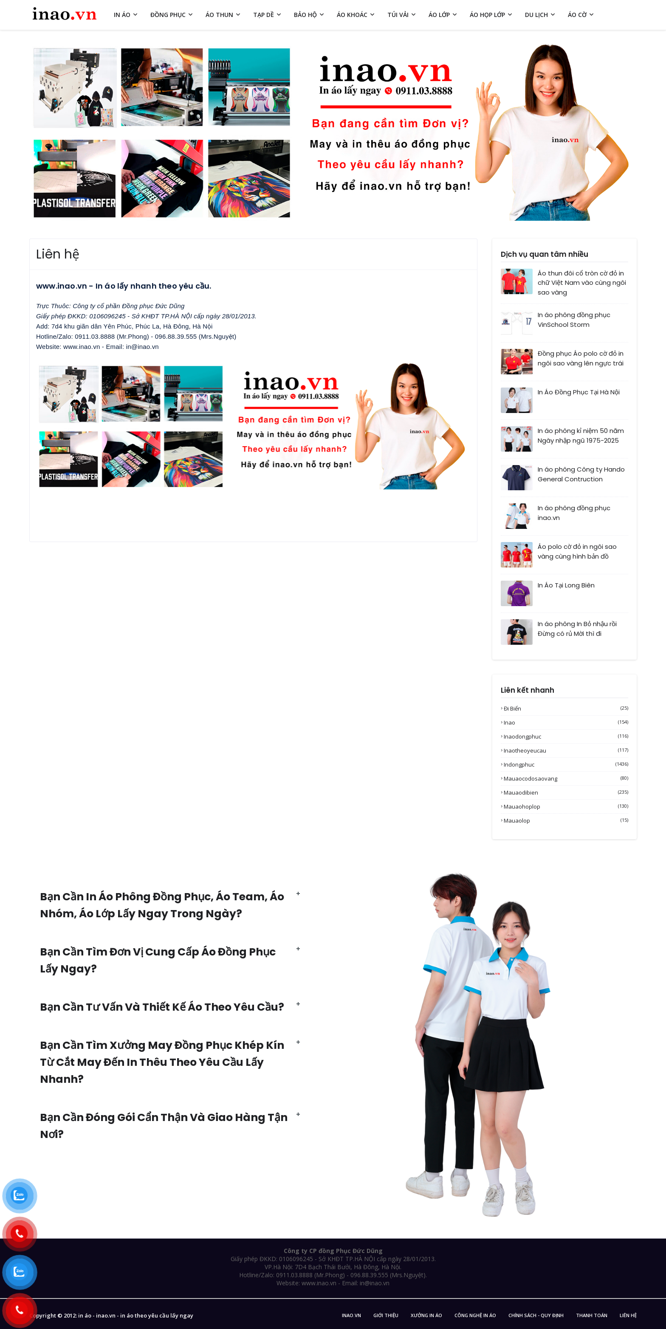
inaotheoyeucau (566, 750)
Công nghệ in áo (475, 1315)
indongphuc (566, 764)
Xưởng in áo (426, 1315)
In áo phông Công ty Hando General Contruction (581, 474)
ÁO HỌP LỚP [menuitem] (487, 15)
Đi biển (566, 708)
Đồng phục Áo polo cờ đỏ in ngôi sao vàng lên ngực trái (581, 358)
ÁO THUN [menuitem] (219, 15)
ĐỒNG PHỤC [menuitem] (168, 15)
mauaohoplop (566, 806)
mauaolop (566, 820)
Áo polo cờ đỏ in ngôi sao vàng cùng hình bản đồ (577, 551)
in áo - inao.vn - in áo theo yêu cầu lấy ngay (135, 1315)
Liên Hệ (628, 1315)
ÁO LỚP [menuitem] (439, 15)
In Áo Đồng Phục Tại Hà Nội (579, 392)
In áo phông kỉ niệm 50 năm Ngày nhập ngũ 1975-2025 (581, 435)
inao (566, 722)
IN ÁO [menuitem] (122, 15)
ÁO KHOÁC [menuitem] (352, 15)
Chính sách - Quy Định (536, 1315)
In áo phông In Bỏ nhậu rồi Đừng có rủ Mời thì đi (577, 628)
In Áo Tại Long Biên (566, 585)
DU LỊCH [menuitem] (536, 15)
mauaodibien (566, 792)
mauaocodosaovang (566, 778)
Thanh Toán (591, 1315)
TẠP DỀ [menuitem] (263, 15)
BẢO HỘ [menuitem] (305, 15)
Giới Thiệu (385, 1315)
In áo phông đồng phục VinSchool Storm (574, 319)
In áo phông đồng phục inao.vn (574, 512)
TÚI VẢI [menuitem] (398, 15)
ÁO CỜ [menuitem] (577, 15)
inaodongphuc (566, 736)
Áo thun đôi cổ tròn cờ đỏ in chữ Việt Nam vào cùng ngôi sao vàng (582, 283)
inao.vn (351, 1315)
